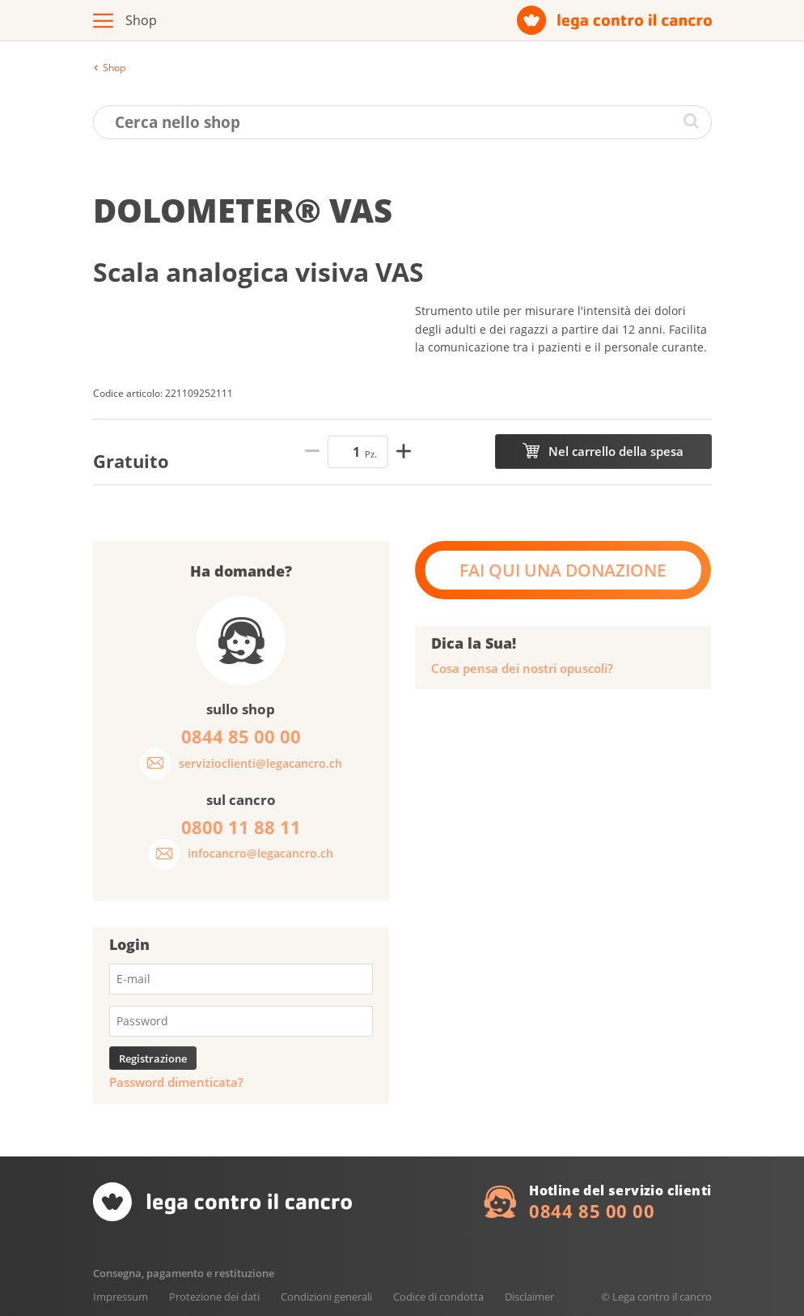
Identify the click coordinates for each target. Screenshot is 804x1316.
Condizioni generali (326, 1296)
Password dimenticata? (176, 1082)
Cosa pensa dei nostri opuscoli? (522, 668)
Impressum (120, 1296)
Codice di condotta (438, 1296)
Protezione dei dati (214, 1296)
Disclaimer (529, 1296)
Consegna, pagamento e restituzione (183, 1273)
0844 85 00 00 (591, 1211)
